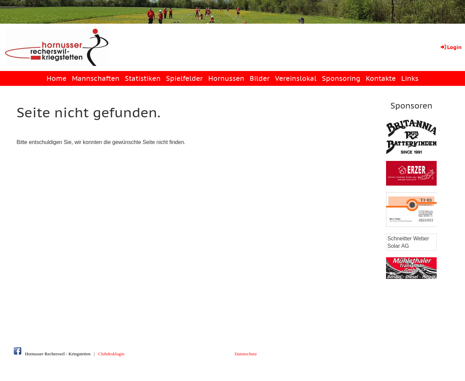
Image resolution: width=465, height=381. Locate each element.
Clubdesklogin (111, 353)
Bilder (260, 78)
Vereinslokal (296, 78)
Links (409, 78)
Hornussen (226, 78)
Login (451, 47)
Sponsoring (341, 78)
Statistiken (143, 78)
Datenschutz (246, 353)
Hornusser (34, 353)
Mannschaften (95, 78)
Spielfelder (184, 78)
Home (56, 78)
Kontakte (381, 78)
